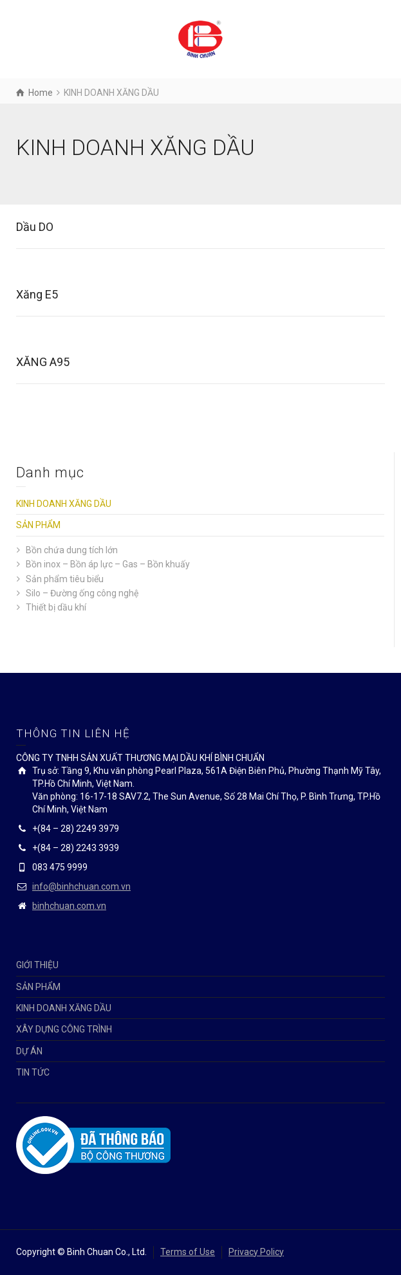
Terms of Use (187, 1252)
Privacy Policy (256, 1252)
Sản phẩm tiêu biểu (65, 579)
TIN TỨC (33, 1072)
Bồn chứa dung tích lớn (72, 550)
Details (38, 264)
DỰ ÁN (29, 1051)
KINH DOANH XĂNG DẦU (63, 504)
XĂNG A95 (43, 362)
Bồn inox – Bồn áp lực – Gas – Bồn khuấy (108, 564)
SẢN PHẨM (38, 525)
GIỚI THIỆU (37, 965)
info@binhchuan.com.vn (81, 886)
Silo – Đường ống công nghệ (82, 593)
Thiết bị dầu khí (56, 607)
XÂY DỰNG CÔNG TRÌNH (64, 1029)
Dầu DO (34, 227)
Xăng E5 (37, 294)
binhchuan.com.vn (69, 906)
